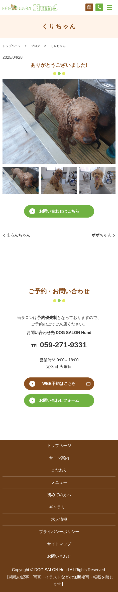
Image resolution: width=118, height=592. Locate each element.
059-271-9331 (63, 345)
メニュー (59, 482)
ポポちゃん (102, 235)
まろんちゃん (18, 235)
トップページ (12, 46)
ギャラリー (59, 507)
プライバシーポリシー (59, 532)
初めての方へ (59, 495)
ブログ (35, 46)
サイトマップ (59, 544)
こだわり (59, 470)
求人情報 (59, 519)
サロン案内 (59, 458)
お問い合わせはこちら (59, 211)
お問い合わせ (59, 556)
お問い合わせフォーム (59, 400)
